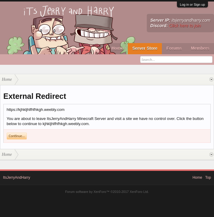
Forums (174, 48)
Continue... (17, 136)
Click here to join (185, 25)
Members (200, 48)
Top (208, 177)
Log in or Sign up (192, 4)
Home (117, 48)
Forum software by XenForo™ (107, 191)
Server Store (144, 48)
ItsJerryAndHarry (16, 177)
